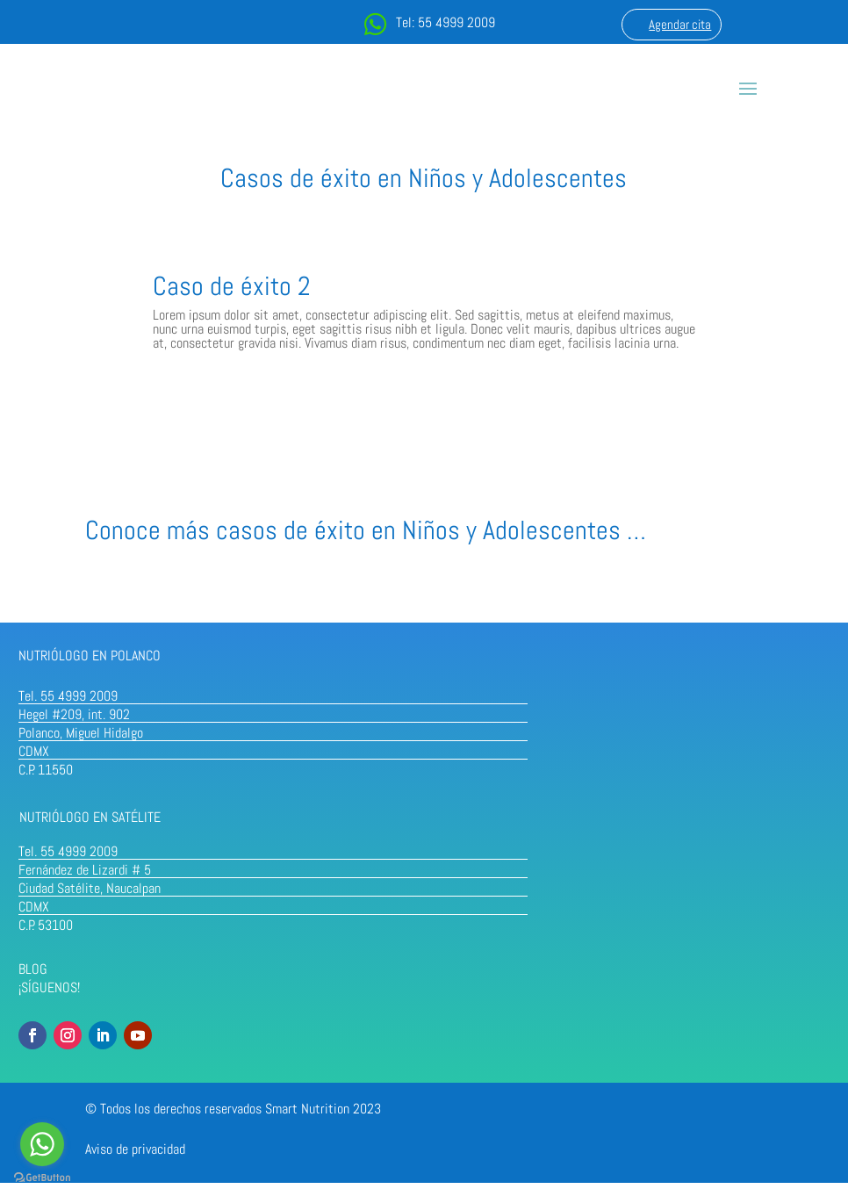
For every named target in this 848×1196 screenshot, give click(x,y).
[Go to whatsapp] (42, 1144)
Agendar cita (680, 24)
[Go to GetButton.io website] (42, 1178)
